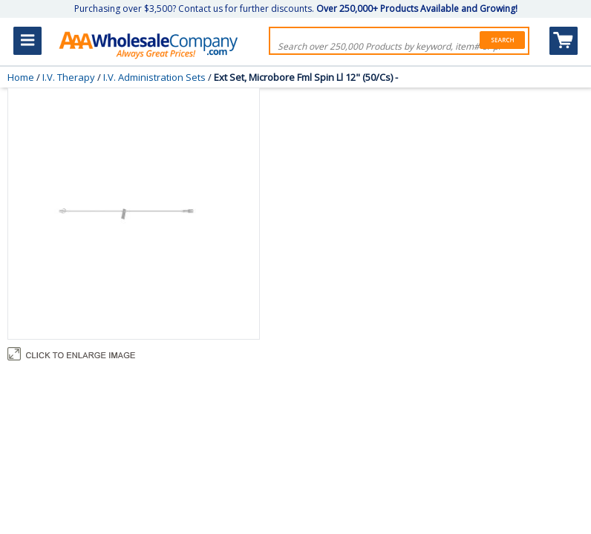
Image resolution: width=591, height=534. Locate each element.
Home (20, 77)
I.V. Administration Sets (154, 77)
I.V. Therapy (68, 77)
